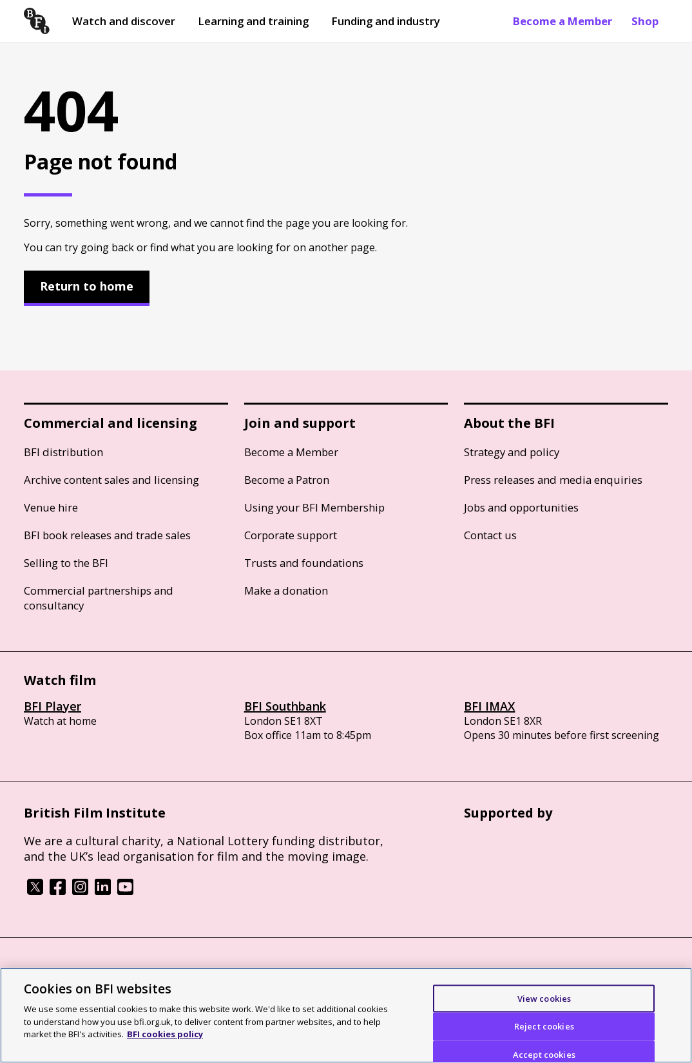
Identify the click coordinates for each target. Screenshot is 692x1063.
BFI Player (52, 706)
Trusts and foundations (303, 562)
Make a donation (286, 590)
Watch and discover (123, 21)
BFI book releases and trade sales (107, 535)
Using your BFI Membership (314, 507)
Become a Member (562, 21)
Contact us (490, 535)
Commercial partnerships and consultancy (98, 598)
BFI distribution (63, 452)
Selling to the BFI (66, 562)
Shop (644, 21)
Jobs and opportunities (521, 507)
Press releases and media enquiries (553, 479)
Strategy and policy (511, 452)
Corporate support (290, 535)
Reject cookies (544, 1026)
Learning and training (253, 21)
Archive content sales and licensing (111, 479)
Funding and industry (385, 21)
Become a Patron (286, 479)
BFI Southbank (285, 706)
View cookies (544, 998)
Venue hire (51, 507)
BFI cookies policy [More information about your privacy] (165, 1034)
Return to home (86, 286)
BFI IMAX (489, 706)
